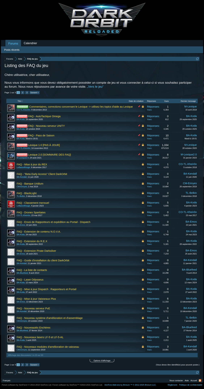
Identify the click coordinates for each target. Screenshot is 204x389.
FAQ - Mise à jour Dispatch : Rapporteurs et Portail (46, 289)
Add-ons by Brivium (130, 385)
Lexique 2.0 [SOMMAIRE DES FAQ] (49, 154)
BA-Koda (21, 119)
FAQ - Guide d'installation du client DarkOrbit (43, 260)
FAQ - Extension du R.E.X (32, 241)
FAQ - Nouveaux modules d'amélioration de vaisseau (48, 346)
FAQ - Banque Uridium (30, 183)
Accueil (194, 380)
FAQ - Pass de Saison (41, 135)
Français (6, 380)
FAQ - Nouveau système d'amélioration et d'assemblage (50, 318)
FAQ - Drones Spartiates (31, 212)
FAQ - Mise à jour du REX (32, 164)
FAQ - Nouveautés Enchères (33, 327)
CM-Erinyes (22, 186)
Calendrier (30, 43)
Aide (187, 380)
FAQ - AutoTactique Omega (44, 116)
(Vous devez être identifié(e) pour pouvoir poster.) (177, 365)
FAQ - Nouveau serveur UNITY (46, 125)
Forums (13, 43)
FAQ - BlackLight (27, 193)
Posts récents (12, 49)
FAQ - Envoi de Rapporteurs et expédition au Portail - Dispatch (53, 222)
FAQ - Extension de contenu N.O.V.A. (39, 231)
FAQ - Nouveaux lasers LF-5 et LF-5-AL (40, 337)
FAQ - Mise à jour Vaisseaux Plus (36, 298)
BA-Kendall (22, 177)
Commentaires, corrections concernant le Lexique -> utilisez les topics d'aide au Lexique (81, 106)
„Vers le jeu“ (95, 86)
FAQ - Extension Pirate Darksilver (36, 250)
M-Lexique (190, 106)
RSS (200, 380)
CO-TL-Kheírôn (23, 110)
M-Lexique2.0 (23, 158)
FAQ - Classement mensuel (33, 202)
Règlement (172, 385)
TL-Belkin (21, 196)
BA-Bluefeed (22, 273)
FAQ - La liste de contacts (32, 270)
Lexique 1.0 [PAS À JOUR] (44, 145)
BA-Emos (21, 225)
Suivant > (34, 92)
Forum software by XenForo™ (77, 385)
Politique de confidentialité (190, 385)
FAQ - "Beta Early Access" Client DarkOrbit (42, 174)
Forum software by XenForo (27, 385)
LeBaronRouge (23, 167)
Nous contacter (176, 380)
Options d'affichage (102, 360)
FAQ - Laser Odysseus (30, 279)
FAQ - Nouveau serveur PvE (33, 308)
